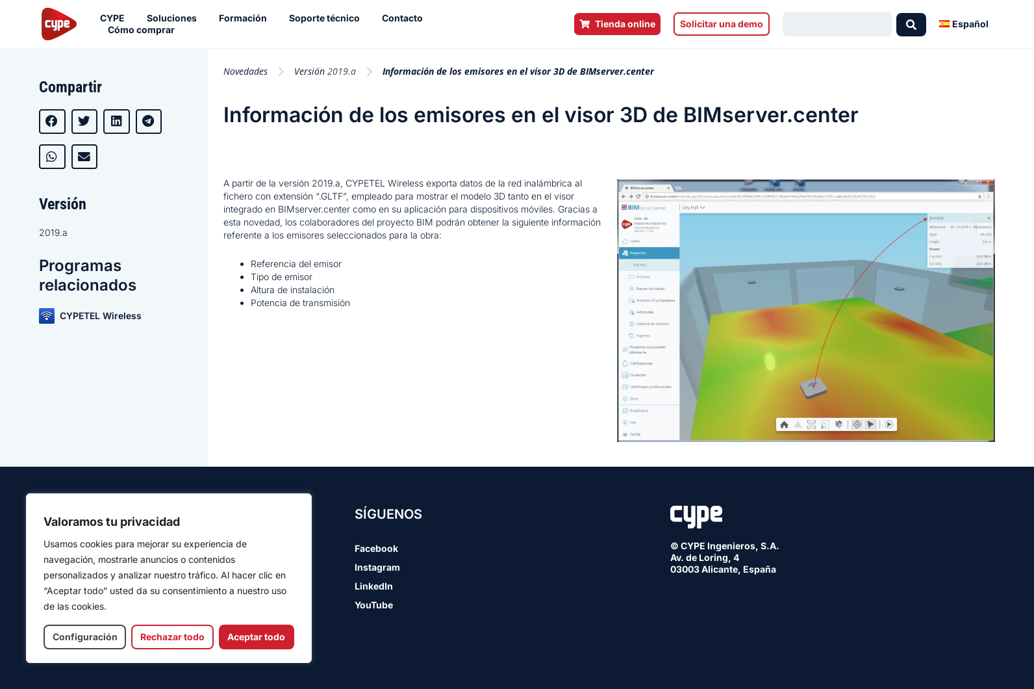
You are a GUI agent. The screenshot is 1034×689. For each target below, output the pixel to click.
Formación (246, 18)
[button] (52, 121)
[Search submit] (911, 24)
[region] (169, 578)
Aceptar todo (256, 636)
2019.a (53, 232)
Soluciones (175, 18)
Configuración (85, 636)
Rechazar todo (172, 636)
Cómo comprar (144, 30)
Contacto (405, 18)
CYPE (115, 18)
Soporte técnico (327, 18)
